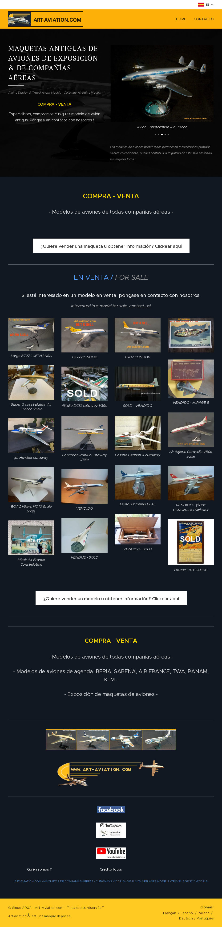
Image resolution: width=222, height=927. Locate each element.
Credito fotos (111, 869)
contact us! (140, 305)
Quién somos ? (39, 869)
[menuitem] (182, 19)
